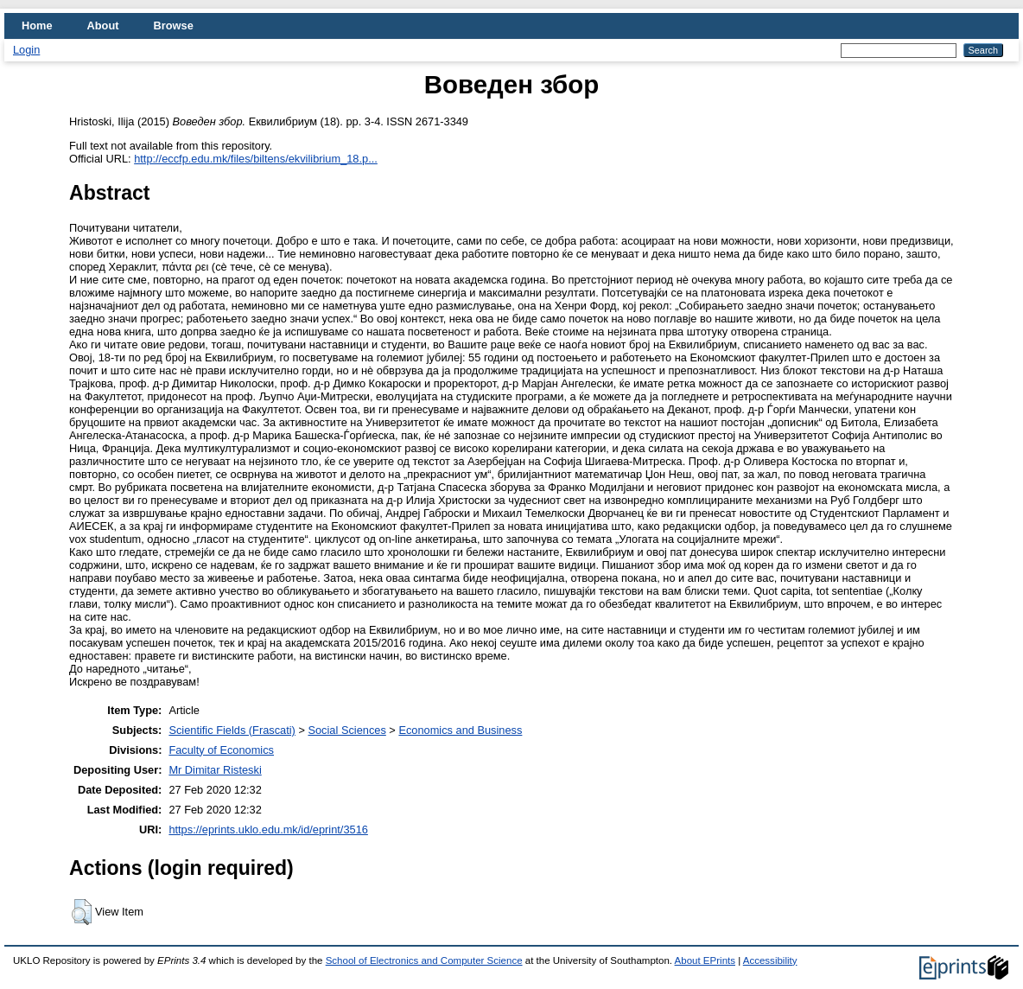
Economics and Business (460, 730)
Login (26, 49)
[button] (82, 912)
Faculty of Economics (221, 749)
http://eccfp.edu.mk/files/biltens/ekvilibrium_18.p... (256, 158)
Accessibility (770, 960)
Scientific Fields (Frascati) (231, 730)
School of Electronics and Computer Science (424, 960)
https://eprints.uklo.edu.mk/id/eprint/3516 (267, 829)
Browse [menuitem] (174, 25)
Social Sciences (346, 730)
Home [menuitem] (37, 25)
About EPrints (705, 960)
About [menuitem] (103, 25)
